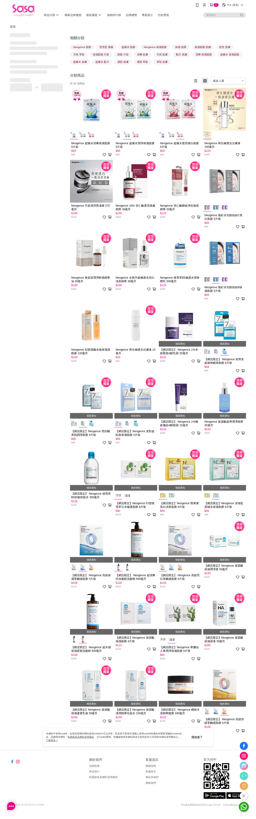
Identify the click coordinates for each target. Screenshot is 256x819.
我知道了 (197, 737)
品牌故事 (94, 765)
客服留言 (151, 771)
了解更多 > (52, 740)
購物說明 (151, 765)
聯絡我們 (151, 782)
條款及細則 (152, 777)
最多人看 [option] (218, 80)
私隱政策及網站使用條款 (103, 777)
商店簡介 (94, 771)
